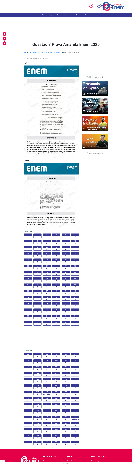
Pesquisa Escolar (68, 15)
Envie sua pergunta (96, 461)
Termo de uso (70, 461)
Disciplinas (51, 15)
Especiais (59, 15)
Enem (77, 15)
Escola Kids (84, 15)
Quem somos (46, 461)
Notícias (44, 15)
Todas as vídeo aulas (95, 153)
